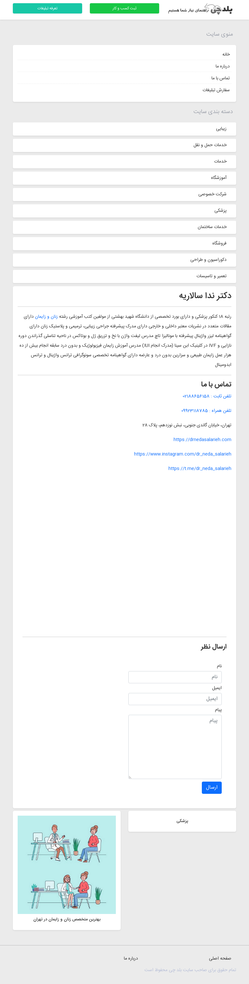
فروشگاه (219, 243)
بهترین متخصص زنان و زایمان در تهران (66, 919)
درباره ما (223, 66)
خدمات (220, 161)
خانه (226, 54)
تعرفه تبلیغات (47, 8)
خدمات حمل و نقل (210, 145)
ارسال (212, 787)
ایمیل (217, 688)
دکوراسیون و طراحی (208, 260)
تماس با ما (220, 78)
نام (219, 666)
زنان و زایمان (46, 317)
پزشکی (220, 211)
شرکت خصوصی (212, 194)
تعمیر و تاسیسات (211, 276)
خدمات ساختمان (212, 227)
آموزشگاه (219, 178)
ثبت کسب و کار (124, 8)
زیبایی (221, 129)
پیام (218, 710)
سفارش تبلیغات (216, 90)
